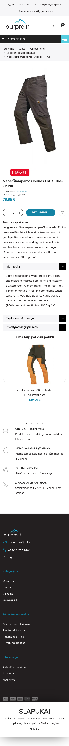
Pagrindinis (8, 48)
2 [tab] (32, 423)
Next (65, 380)
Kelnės (21, 48)
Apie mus (9, 673)
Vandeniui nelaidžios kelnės (21, 52)
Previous (4, 380)
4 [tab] (42, 423)
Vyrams (7, 588)
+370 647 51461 (19, 4)
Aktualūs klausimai (14, 667)
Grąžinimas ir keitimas (17, 624)
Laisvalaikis (10, 600)
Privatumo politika (14, 643)
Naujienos (9, 680)
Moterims (9, 581)
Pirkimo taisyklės (13, 637)
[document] (34, 719)
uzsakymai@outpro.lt (47, 4)
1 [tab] (26, 423)
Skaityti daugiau (50, 723)
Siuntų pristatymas (14, 630)
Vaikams (8, 594)
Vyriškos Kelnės (37, 48)
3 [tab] (37, 423)
